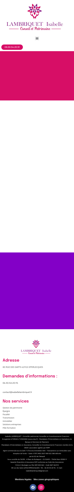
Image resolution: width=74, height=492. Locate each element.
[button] (37, 38)
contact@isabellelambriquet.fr (17, 392)
